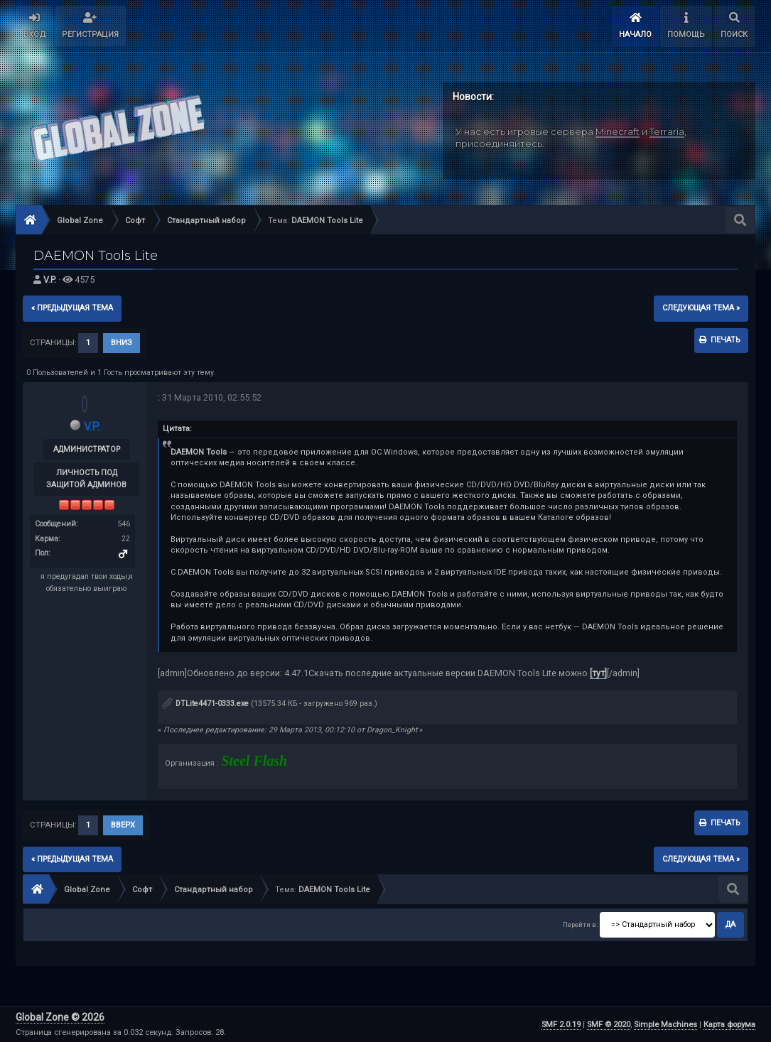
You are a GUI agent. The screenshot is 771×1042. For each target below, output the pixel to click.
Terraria (666, 131)
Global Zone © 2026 (60, 1017)
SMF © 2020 (608, 1024)
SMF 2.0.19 (561, 1024)
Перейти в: (580, 924)
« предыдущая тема (72, 308)
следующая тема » (701, 308)
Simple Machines (665, 1024)
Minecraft (617, 131)
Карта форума (729, 1024)
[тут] (598, 673)
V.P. (49, 279)
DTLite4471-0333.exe (205, 703)
